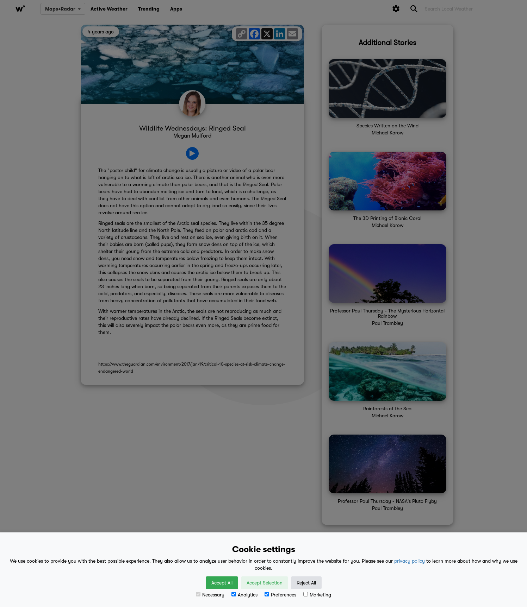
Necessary (210, 594)
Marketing (317, 594)
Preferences (280, 594)
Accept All (221, 583)
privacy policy (409, 561)
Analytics (244, 594)
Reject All (306, 583)
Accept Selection (265, 583)
